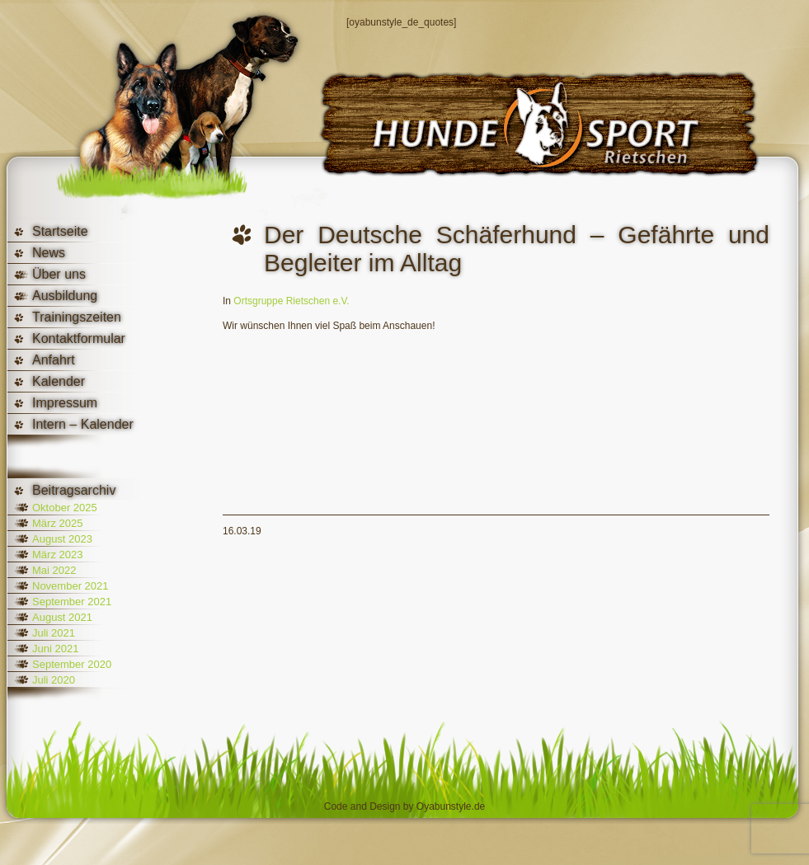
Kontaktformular (78, 338)
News (48, 253)
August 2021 (62, 617)
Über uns (59, 274)
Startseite (60, 231)
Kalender (58, 381)
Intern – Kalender (83, 424)
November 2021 (70, 586)
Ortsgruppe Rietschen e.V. (291, 301)
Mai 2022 (54, 570)
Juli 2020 (53, 680)
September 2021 (71, 601)
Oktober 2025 (64, 507)
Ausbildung (64, 296)
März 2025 (57, 523)
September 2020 (71, 664)
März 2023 (57, 554)
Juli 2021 (53, 633)
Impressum (64, 403)
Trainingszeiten (76, 317)
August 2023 (62, 539)
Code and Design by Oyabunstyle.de (404, 806)
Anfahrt (53, 360)
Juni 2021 (55, 648)
